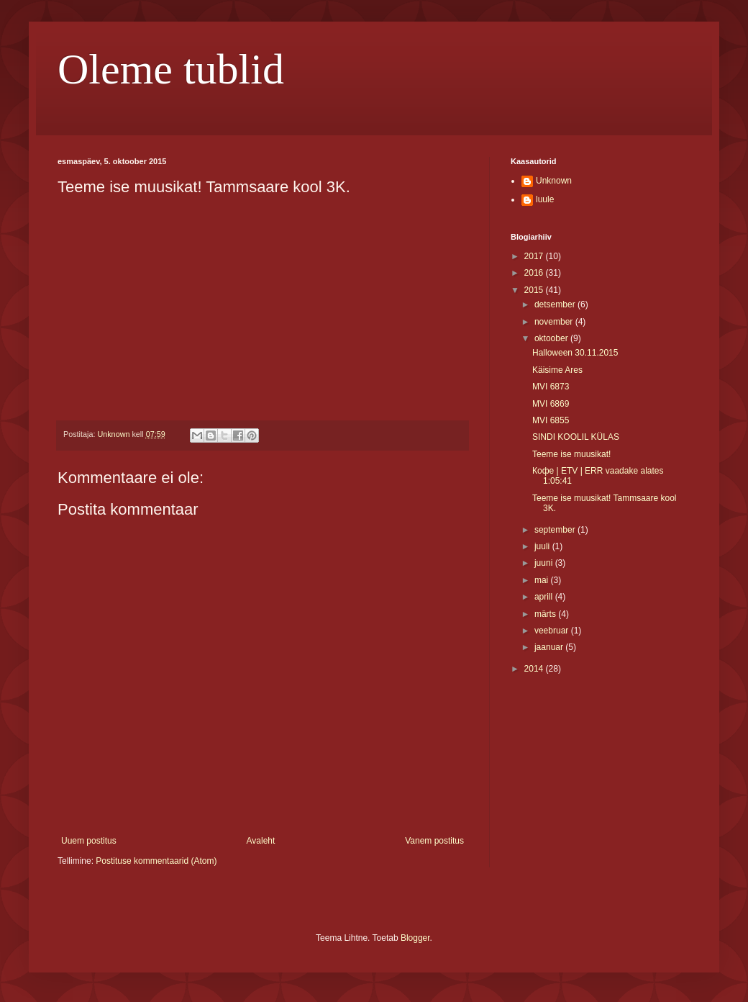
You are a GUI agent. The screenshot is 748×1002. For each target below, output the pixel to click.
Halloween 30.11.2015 (575, 353)
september (556, 530)
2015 (535, 290)
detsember (556, 304)
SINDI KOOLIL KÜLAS (575, 437)
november (554, 322)
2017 (535, 256)
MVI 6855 (550, 420)
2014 (535, 669)
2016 (535, 273)
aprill (544, 597)
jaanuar (549, 647)
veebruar (552, 631)
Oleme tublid (171, 69)
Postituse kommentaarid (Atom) (156, 861)
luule (545, 199)
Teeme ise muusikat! (571, 454)
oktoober (552, 338)
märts (546, 614)
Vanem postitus (434, 841)
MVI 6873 (550, 387)
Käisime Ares (557, 370)
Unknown (554, 181)
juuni (544, 563)
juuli (543, 546)
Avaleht (261, 841)
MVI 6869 (550, 404)
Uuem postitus (89, 841)
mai (542, 580)
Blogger (415, 938)
